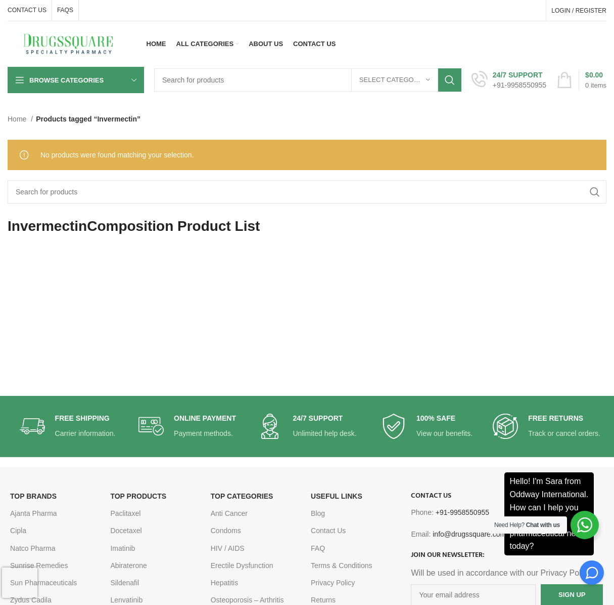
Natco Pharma (32, 548)
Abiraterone (128, 565)
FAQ (318, 548)
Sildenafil (124, 583)
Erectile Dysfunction (242, 565)
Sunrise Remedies (39, 565)
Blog (318, 513)
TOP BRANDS (33, 496)
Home (18, 119)
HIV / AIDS (228, 548)
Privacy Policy (333, 583)
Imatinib (122, 548)
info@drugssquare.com (469, 534)
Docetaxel (125, 531)
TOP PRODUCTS (138, 496)
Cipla (18, 531)
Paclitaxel (125, 513)
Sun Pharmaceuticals (43, 583)
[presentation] (19, 583)
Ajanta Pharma (33, 513)
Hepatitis (224, 583)
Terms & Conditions (341, 565)
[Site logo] (68, 43)
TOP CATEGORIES (242, 496)
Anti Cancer (229, 513)
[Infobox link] (508, 80)
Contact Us (328, 531)
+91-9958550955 (462, 512)
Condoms (226, 531)
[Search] (307, 80)
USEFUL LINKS (336, 496)
